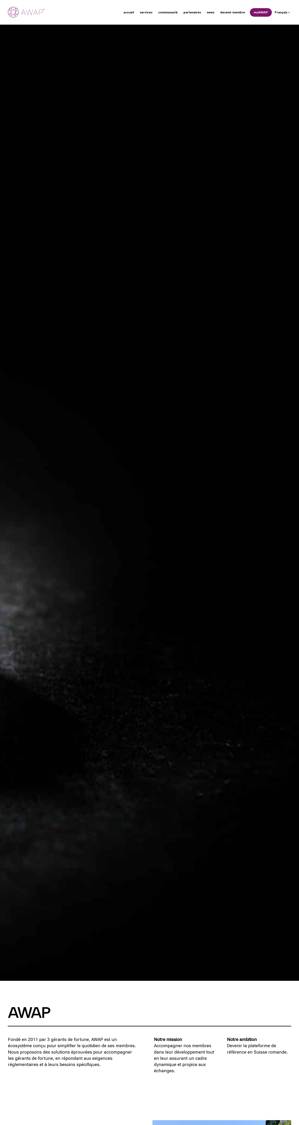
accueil (128, 12)
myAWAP (261, 12)
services (146, 12)
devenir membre (232, 12)
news (210, 12)
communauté (168, 12)
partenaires (192, 12)
